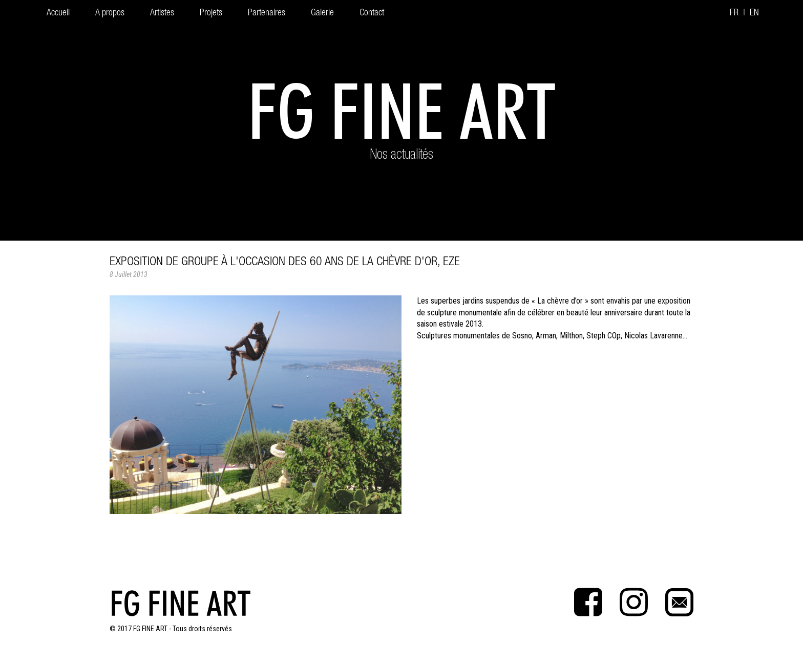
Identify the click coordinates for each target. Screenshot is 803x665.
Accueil (58, 13)
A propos (109, 13)
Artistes (162, 13)
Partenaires (266, 13)
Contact (372, 13)
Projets (211, 13)
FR (734, 13)
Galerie (322, 13)
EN (754, 13)
